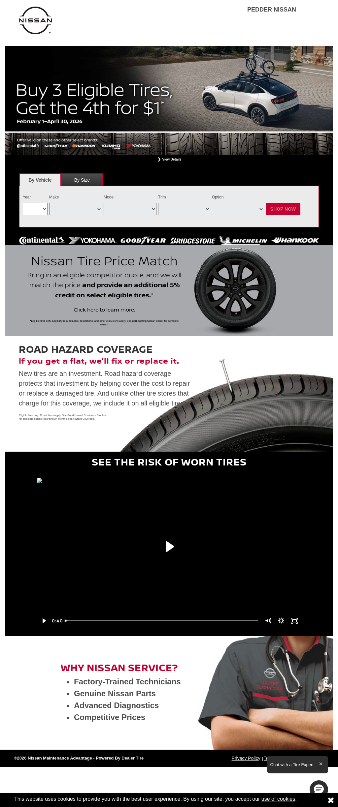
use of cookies (278, 799)
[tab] (40, 179)
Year (27, 197)
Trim (162, 197)
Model (109, 197)
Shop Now (283, 209)
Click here (86, 310)
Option (217, 197)
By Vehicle (40, 181)
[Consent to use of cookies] (330, 800)
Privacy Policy (246, 758)
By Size (82, 180)
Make (54, 197)
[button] (319, 789)
